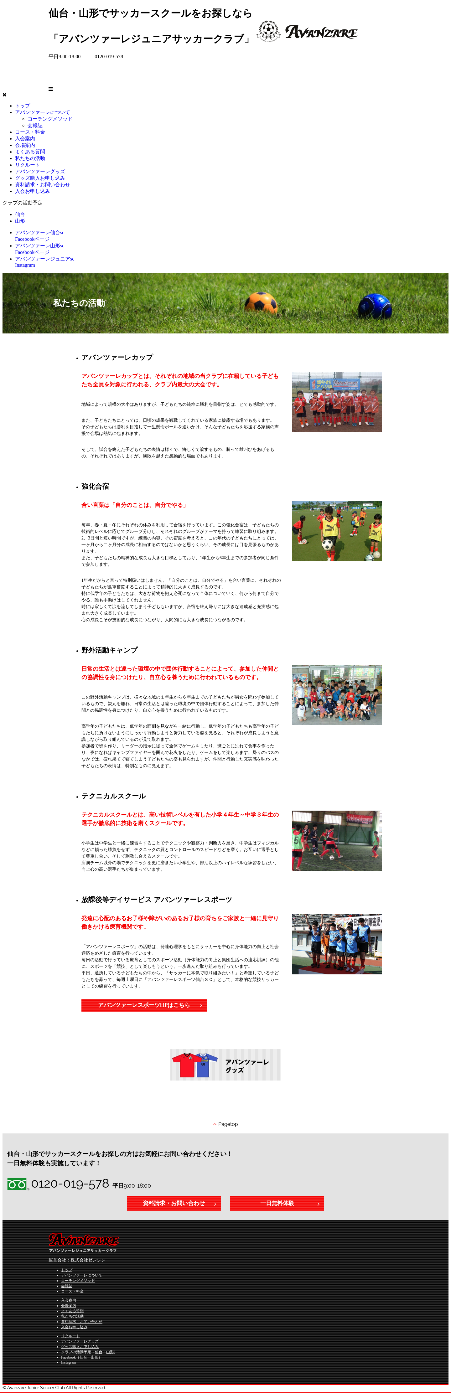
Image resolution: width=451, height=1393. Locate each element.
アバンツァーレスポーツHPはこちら (144, 1005)
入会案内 (68, 1300)
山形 (20, 221)
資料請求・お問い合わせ (42, 184)
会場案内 (68, 1305)
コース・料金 (72, 1291)
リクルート (27, 165)
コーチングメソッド (50, 118)
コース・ (30, 132)
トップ (22, 105)
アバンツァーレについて (81, 1275)
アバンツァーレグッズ (40, 171)
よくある (30, 151)
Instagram (68, 1362)
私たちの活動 (72, 1316)
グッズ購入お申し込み (40, 178)
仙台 (20, 214)
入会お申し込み (32, 191)
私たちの (30, 158)
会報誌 (35, 125)
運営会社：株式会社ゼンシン (77, 1260)
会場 (25, 145)
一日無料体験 (277, 1203)
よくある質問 (72, 1311)
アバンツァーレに (42, 112)
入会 (25, 138)
